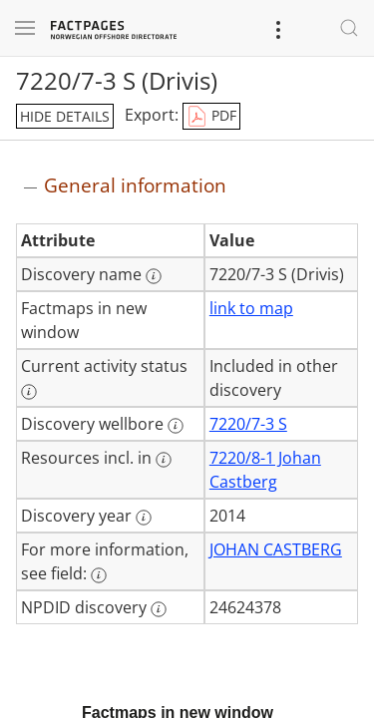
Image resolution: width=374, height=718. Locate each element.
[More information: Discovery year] (144, 518)
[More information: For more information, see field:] (99, 575)
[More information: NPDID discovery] (159, 609)
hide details (65, 116)
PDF (211, 117)
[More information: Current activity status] (29, 392)
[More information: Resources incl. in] (164, 460)
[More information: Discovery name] (154, 276)
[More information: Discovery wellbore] (176, 426)
